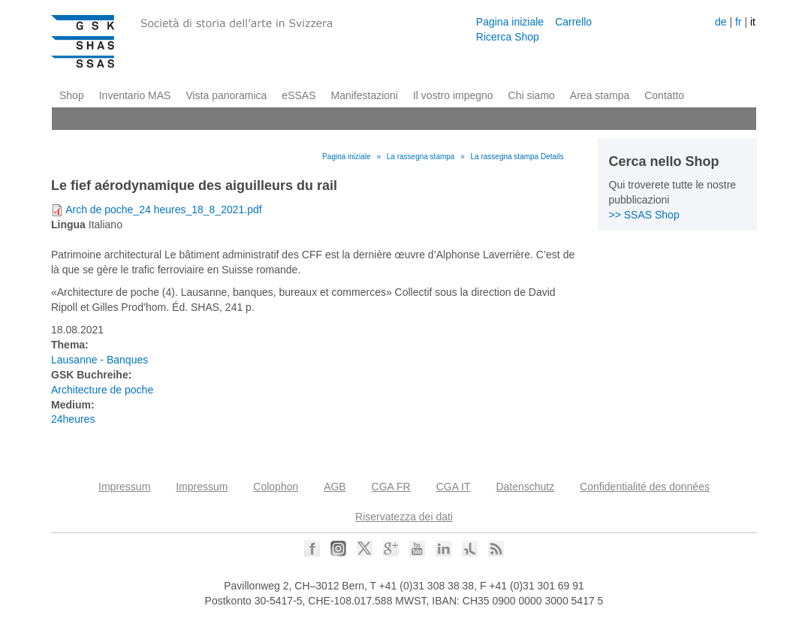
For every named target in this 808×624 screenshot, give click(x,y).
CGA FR (391, 487)
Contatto (664, 95)
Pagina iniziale (510, 22)
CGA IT (453, 487)
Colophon (275, 487)
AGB (335, 487)
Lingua (68, 225)
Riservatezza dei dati (404, 517)
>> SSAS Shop (644, 215)
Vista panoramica (226, 95)
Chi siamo (531, 95)
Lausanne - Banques (99, 360)
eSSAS (298, 95)
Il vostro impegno (453, 95)
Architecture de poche (102, 390)
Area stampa (599, 95)
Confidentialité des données (645, 487)
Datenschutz (525, 487)
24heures (73, 419)
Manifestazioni (364, 95)
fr (738, 22)
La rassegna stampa (421, 156)
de (721, 22)
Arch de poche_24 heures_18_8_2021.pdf (163, 209)
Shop (71, 95)
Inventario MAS (135, 95)
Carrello (573, 22)
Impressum (124, 487)
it (752, 22)
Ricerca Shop (507, 37)
